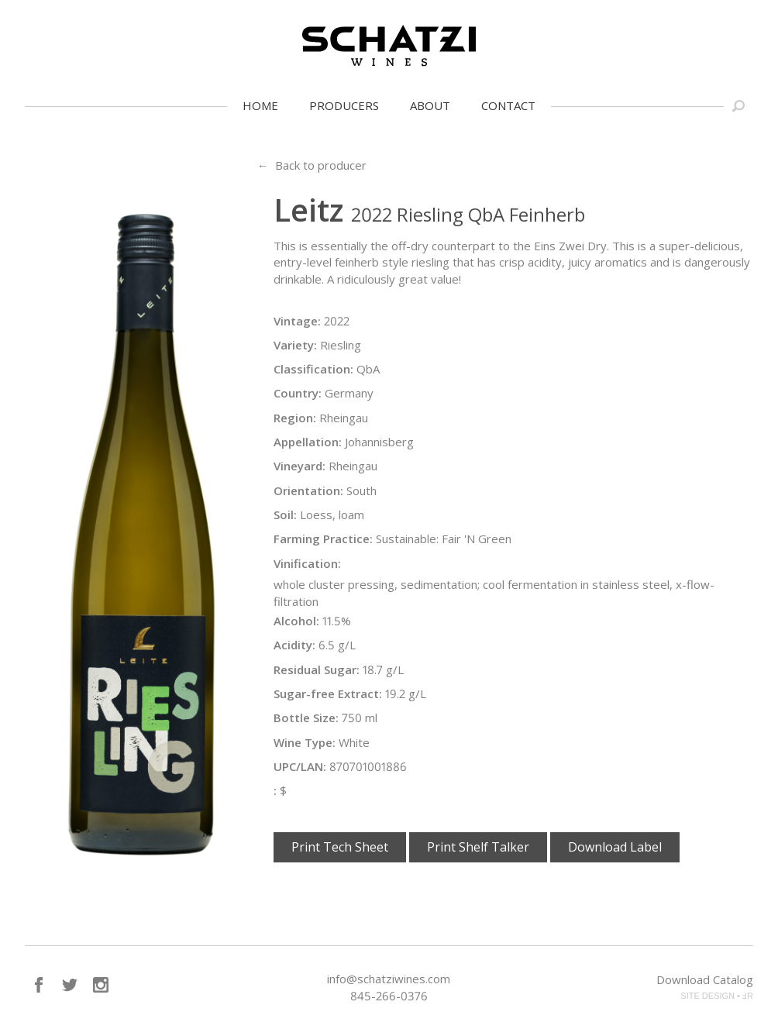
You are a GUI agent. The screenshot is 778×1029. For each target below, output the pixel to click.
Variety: (295, 345)
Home (260, 105)
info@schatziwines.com (388, 978)
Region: (295, 417)
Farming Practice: (323, 538)
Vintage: (297, 321)
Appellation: (308, 441)
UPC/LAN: (300, 766)
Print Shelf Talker (478, 846)
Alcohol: (296, 620)
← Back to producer (312, 165)
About (430, 105)
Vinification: (307, 563)
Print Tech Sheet (339, 846)
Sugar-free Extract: (328, 693)
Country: (298, 393)
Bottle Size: (306, 717)
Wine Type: (305, 742)
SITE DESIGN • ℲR (716, 995)
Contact (508, 105)
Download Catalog (704, 979)
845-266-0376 (389, 995)
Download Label (615, 846)
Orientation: (308, 490)
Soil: (285, 514)
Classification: (313, 369)
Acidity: (294, 644)
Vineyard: (299, 465)
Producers (344, 105)
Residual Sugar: (317, 669)
